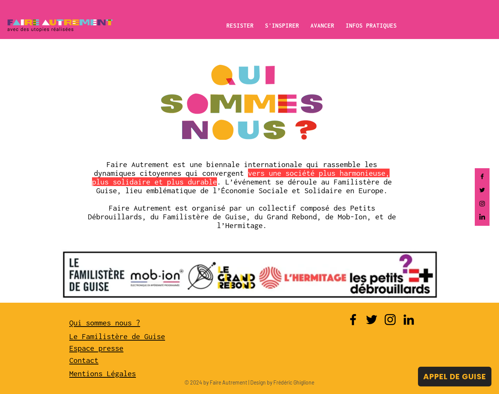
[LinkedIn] (482, 217)
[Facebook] (482, 176)
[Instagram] (482, 203)
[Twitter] (482, 190)
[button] (240, 25)
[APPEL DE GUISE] (454, 376)
